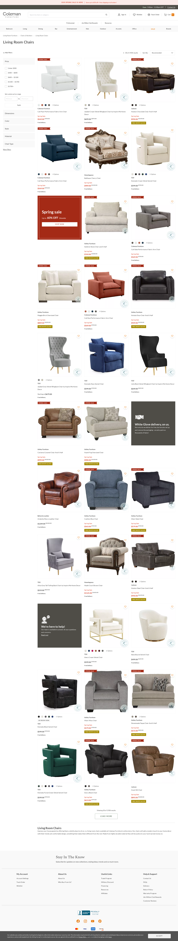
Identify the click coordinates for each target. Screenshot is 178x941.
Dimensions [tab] (9, 113)
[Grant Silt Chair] (153, 787)
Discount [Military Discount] (107, 882)
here (110, 937)
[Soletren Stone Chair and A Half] (106, 243)
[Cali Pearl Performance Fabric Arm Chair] (60, 108)
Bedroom (9, 29)
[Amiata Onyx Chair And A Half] (153, 312)
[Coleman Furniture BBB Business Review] (89, 914)
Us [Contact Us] (147, 878)
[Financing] (104, 886)
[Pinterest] (100, 922)
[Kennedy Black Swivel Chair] (60, 724)
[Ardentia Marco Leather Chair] (60, 516)
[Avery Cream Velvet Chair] (106, 654)
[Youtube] (92, 922)
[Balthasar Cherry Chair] (106, 175)
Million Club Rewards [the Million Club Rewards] (152, 897)
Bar (56, 29)
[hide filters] (8, 53)
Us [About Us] (61, 878)
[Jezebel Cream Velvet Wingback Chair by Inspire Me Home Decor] (106, 108)
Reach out (44, 635)
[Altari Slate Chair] (153, 516)
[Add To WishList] (79, 64)
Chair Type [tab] (9, 144)
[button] (121, 14)
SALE (153, 29)
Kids (87, 29)
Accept (159, 936)
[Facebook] (78, 922)
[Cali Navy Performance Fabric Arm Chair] (60, 178)
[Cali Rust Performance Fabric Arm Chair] (106, 315)
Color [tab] (7, 121)
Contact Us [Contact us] (171, 7)
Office (134, 29)
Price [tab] (7, 61)
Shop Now (59, 224)
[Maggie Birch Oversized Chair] (60, 312)
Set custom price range (13, 94)
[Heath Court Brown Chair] (106, 582)
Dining (40, 29)
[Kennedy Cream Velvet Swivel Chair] (153, 178)
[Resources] (104, 890)
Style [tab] (7, 129)
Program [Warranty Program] (150, 893)
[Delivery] (146, 886)
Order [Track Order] (21, 882)
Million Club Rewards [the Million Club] (90, 23)
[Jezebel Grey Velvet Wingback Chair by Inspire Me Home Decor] (60, 383)
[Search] (68, 15)
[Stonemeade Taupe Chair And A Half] (153, 720)
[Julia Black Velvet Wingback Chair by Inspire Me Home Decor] (153, 381)
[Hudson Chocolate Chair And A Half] (153, 108)
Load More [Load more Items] (106, 816)
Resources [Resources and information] (108, 23)
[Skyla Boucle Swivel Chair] (153, 651)
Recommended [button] (157, 53)
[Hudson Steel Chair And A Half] (153, 585)
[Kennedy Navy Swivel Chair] (106, 381)
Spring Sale (41, 116)
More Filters (7, 149)
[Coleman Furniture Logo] (12, 17)
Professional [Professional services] (70, 23)
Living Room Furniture (10, 36)
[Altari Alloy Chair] (106, 717)
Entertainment (72, 29)
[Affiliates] (104, 893)
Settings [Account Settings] (22, 878)
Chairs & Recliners (26, 36)
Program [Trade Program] (106, 878)
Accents (118, 29)
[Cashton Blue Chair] (106, 516)
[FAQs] (145, 882)
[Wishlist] (19, 886)
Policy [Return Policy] (148, 890)
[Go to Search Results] (106, 15)
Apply (19, 105)
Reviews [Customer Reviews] (149, 901)
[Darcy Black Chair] (106, 789)
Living (25, 29)
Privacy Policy (83, 937)
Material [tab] (8, 136)
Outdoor (103, 29)
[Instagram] (85, 922)
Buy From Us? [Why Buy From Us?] (65, 882)
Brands (168, 29)
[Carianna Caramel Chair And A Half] (60, 449)
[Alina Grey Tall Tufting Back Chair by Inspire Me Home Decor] (60, 582)
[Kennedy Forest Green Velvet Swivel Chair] (60, 789)
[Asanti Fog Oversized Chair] (106, 449)
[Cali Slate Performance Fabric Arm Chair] (153, 246)
